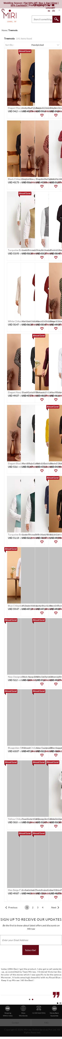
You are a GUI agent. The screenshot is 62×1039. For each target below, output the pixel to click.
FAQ (46, 1022)
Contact (15, 1022)
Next (53, 907)
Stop (60, 1003)
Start (58, 1003)
